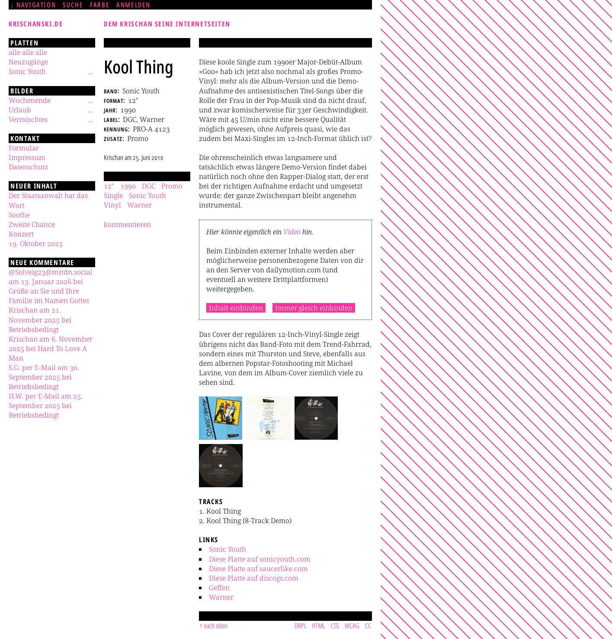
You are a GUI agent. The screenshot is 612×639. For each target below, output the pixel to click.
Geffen (219, 587)
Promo (172, 186)
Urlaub (20, 110)
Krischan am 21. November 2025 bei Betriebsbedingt (40, 319)
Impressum (27, 157)
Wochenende (30, 100)
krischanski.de (36, 24)
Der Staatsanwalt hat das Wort (48, 200)
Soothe (19, 215)
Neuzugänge (28, 62)
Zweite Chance (32, 224)
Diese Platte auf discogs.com (253, 578)
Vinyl (112, 205)
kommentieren (127, 224)
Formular (24, 148)
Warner (221, 597)
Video (292, 231)
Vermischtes (28, 119)
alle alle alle (28, 52)
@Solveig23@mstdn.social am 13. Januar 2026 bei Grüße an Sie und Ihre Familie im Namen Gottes (51, 286)
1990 (128, 186)
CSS (335, 625)
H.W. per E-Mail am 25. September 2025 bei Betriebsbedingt (46, 405)
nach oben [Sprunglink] (215, 625)
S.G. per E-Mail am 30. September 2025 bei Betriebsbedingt (44, 377)
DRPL (301, 625)
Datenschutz (28, 167)
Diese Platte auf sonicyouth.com (260, 559)
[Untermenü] (90, 71)
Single (113, 195)
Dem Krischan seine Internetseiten (167, 24)
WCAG (352, 625)
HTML (318, 625)
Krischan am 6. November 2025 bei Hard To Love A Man (51, 348)
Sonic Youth (227, 549)
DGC (148, 186)
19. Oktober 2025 (36, 243)
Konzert (21, 234)
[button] (220, 418)
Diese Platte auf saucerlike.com (258, 568)
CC (368, 625)
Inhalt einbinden (236, 308)
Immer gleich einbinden (313, 308)
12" (109, 186)
